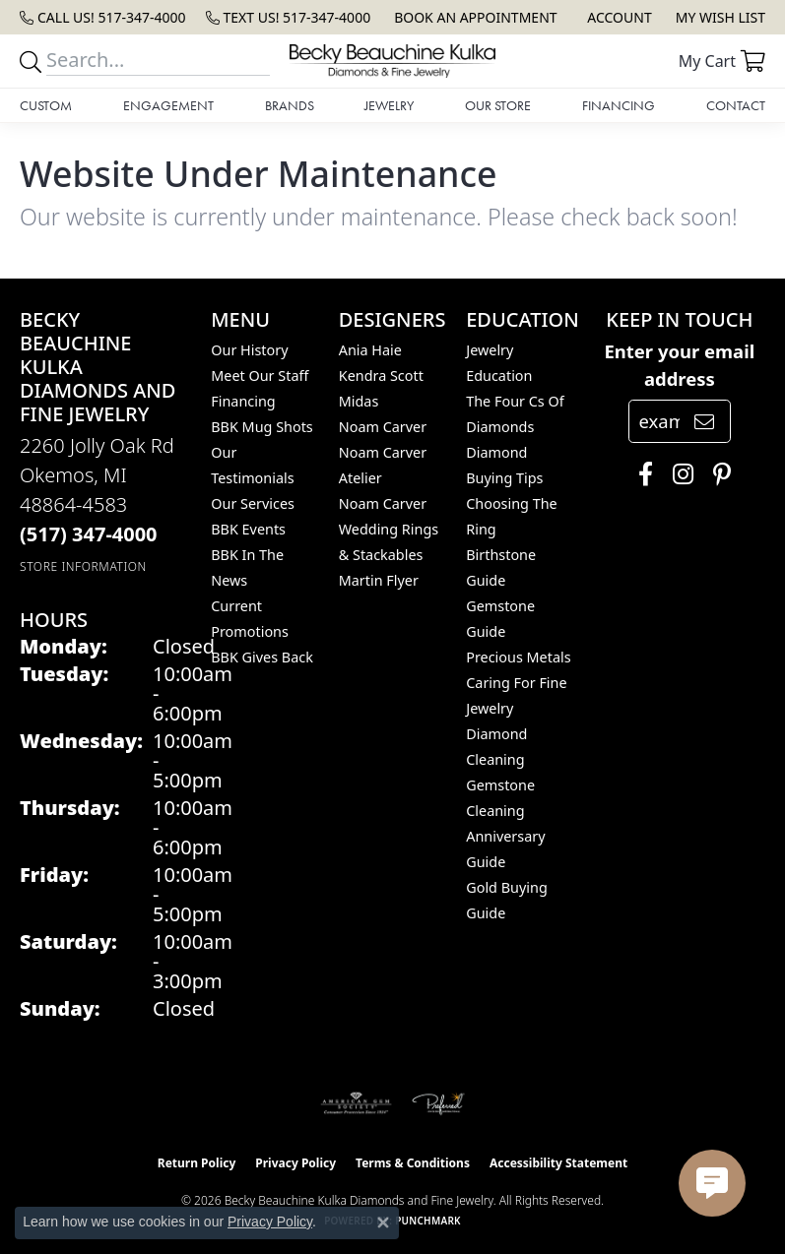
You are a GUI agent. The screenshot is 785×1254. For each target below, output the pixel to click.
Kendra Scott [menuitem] (381, 375)
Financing (618, 105)
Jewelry (389, 105)
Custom (46, 105)
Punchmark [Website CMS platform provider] (428, 1220)
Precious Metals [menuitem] (518, 657)
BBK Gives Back (262, 657)
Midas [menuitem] (359, 401)
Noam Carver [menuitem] (382, 426)
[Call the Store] (89, 534)
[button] (617, 17)
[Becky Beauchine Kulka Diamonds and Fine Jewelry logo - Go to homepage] (392, 61)
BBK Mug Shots (261, 426)
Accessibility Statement (558, 1163)
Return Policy (197, 1163)
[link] (103, 17)
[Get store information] (83, 566)
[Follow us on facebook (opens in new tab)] (640, 474)
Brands (289, 105)
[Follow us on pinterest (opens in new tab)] (717, 474)
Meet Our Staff (259, 375)
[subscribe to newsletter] (704, 421)
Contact (735, 105)
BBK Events (248, 529)
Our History (249, 350)
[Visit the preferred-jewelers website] (438, 1103)
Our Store (498, 105)
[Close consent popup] (383, 1222)
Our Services (252, 503)
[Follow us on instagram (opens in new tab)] (678, 474)
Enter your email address (679, 365)
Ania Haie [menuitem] (370, 350)
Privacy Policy (295, 1163)
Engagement (168, 105)
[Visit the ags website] (356, 1103)
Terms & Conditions (413, 1163)
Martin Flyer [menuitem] (379, 580)
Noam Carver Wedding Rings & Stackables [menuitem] (388, 529)
